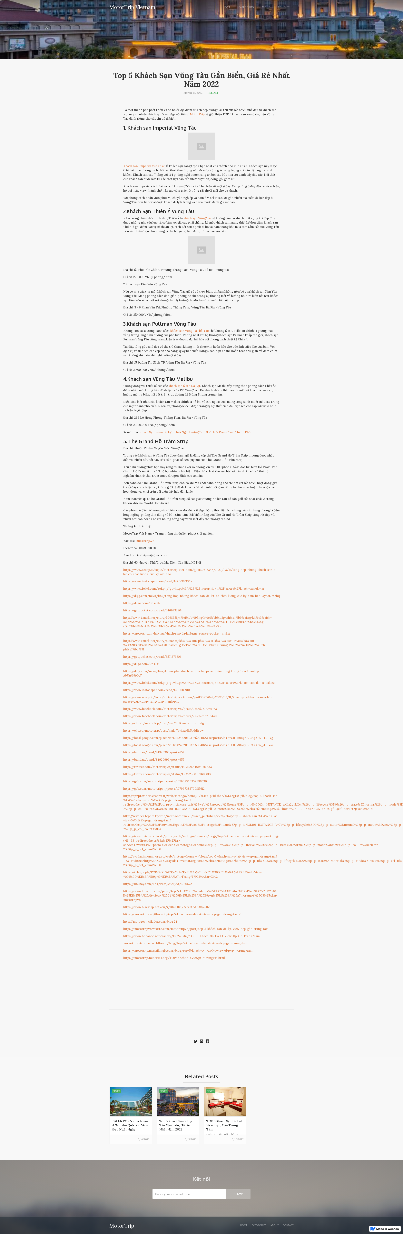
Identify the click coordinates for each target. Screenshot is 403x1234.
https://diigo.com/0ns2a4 (141, 664)
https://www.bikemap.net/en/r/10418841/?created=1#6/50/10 (167, 907)
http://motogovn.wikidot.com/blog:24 (150, 921)
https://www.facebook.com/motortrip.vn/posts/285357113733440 (170, 716)
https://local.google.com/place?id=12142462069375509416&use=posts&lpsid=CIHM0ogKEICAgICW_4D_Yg (198, 738)
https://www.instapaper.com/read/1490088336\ (157, 581)
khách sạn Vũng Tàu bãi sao (189, 331)
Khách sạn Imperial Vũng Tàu (144, 166)
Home (227, 7)
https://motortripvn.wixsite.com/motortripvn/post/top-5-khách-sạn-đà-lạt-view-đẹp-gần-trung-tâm (196, 929)
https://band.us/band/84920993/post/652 (153, 752)
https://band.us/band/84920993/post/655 (153, 759)
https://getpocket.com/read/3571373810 (152, 656)
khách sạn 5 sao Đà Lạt (184, 386)
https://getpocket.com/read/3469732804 (153, 610)
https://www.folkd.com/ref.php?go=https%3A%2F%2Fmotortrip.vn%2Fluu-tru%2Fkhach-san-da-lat (193, 588)
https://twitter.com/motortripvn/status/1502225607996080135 (167, 774)
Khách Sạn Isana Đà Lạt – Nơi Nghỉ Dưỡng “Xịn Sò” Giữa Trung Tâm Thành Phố (195, 432)
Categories (246, 7)
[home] (132, 6)
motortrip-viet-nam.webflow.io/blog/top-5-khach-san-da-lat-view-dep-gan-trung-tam (185, 943)
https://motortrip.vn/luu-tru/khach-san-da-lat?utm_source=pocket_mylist (176, 633)
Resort (213, 93)
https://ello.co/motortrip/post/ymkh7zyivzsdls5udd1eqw (163, 730)
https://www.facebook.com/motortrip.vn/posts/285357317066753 (170, 709)
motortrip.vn (145, 541)
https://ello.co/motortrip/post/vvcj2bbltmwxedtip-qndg (163, 723)
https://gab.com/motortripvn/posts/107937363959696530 (165, 781)
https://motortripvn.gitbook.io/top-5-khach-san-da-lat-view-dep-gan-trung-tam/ (182, 914)
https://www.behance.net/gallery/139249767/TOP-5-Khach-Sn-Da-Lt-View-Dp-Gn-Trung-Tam (191, 936)
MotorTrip (197, 114)
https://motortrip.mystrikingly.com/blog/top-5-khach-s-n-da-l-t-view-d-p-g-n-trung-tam (187, 950)
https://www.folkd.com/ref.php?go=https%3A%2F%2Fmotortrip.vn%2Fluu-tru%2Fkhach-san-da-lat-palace (199, 683)
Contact (284, 7)
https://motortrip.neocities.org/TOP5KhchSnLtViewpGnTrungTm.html (174, 958)
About (266, 7)
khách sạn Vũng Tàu (197, 218)
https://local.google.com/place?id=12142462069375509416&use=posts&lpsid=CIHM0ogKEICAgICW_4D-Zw (198, 745)
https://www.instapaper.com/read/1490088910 (156, 690)
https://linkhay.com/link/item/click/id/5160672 (157, 884)
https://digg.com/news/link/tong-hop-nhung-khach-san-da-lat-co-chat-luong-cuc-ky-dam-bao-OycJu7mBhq (201, 596)
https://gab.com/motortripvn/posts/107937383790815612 (164, 788)
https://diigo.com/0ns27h (141, 603)
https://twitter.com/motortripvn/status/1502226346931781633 (167, 767)
